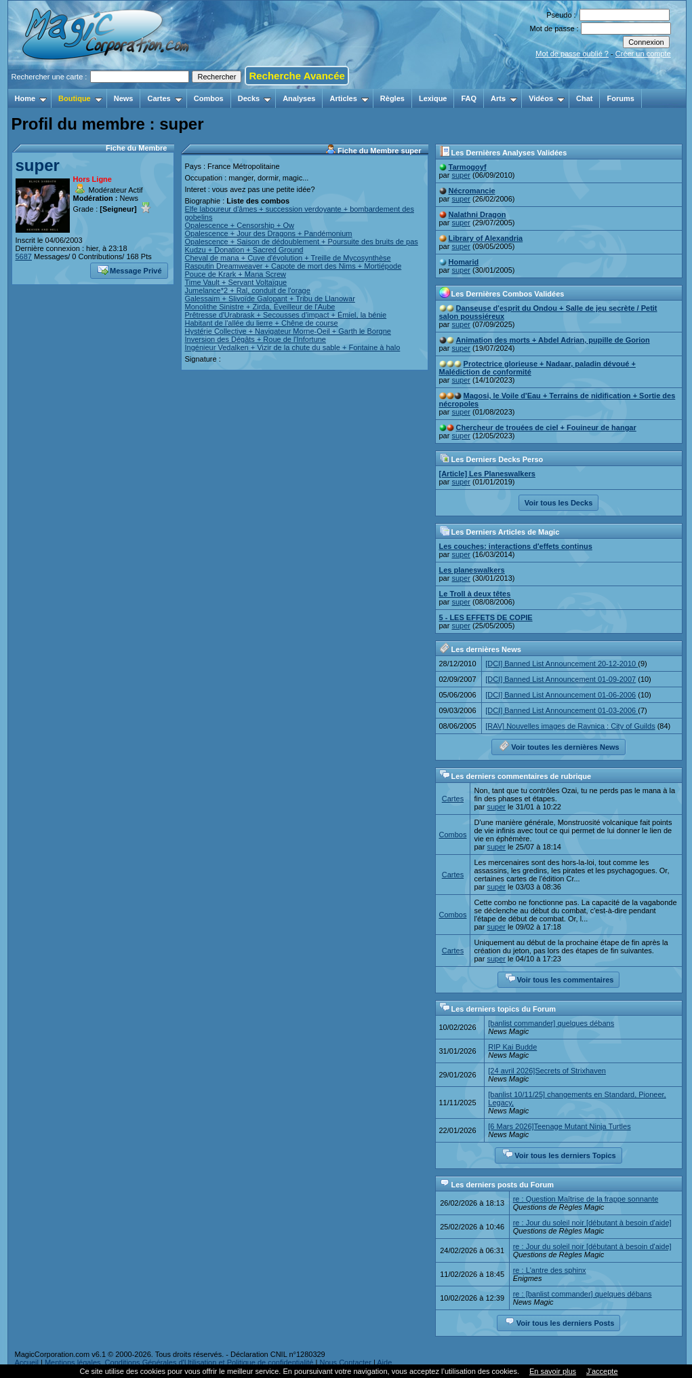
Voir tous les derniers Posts (559, 1321)
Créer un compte (643, 54)
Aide (384, 1362)
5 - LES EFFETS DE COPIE (486, 617)
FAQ (468, 98)
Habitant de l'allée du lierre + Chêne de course (261, 323)
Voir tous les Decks (559, 503)
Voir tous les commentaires (559, 978)
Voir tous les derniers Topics (558, 1154)
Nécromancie (472, 191)
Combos (209, 98)
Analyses (299, 98)
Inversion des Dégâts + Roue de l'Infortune (255, 339)
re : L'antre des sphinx (549, 1270)
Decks (254, 98)
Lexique (433, 98)
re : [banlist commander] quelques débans (582, 1294)
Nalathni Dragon (477, 214)
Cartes (164, 98)
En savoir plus (552, 1371)
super (38, 165)
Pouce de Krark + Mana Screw (236, 274)
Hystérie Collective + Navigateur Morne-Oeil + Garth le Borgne (288, 331)
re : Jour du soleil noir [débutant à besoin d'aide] (592, 1223)
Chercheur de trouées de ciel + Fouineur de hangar (546, 427)
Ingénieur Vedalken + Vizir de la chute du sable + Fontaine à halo (293, 347)
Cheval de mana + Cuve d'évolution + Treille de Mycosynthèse (288, 258)
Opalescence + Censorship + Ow (239, 225)
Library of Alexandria (486, 238)
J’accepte (601, 1371)
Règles (392, 98)
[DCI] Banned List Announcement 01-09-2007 (560, 679)
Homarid (464, 262)
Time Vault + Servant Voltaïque (236, 282)
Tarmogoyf (468, 167)
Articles (348, 98)
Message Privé (129, 269)
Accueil (27, 1362)
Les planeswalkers (472, 570)
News (124, 98)
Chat (584, 98)
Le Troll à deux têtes (475, 594)
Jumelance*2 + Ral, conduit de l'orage (247, 290)
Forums (620, 98)
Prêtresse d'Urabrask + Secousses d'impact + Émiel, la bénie (286, 315)
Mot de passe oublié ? (572, 54)
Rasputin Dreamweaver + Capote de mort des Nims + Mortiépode (293, 266)
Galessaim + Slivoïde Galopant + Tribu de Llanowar (270, 298)
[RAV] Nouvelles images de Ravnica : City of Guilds (570, 726)
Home (31, 98)
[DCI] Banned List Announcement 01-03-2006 (561, 710)
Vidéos (547, 98)
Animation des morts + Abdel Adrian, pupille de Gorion (553, 340)
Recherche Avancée (296, 75)
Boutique (80, 98)
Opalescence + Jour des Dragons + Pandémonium (268, 233)
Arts (504, 98)
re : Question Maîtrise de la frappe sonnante (586, 1199)
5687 (24, 256)
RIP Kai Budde (512, 1047)
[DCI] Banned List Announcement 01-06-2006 (560, 695)
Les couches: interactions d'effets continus (515, 546)
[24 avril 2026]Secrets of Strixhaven (547, 1071)
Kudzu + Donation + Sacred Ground (244, 250)
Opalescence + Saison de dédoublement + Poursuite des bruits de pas (301, 241)
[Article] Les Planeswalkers (487, 474)
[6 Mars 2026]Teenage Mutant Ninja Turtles (559, 1126)
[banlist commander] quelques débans (551, 1023)
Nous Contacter (345, 1362)
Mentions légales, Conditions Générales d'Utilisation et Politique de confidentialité (179, 1362)
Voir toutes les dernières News (559, 745)
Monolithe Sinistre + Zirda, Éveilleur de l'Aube (260, 307)
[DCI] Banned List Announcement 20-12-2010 (561, 663)
